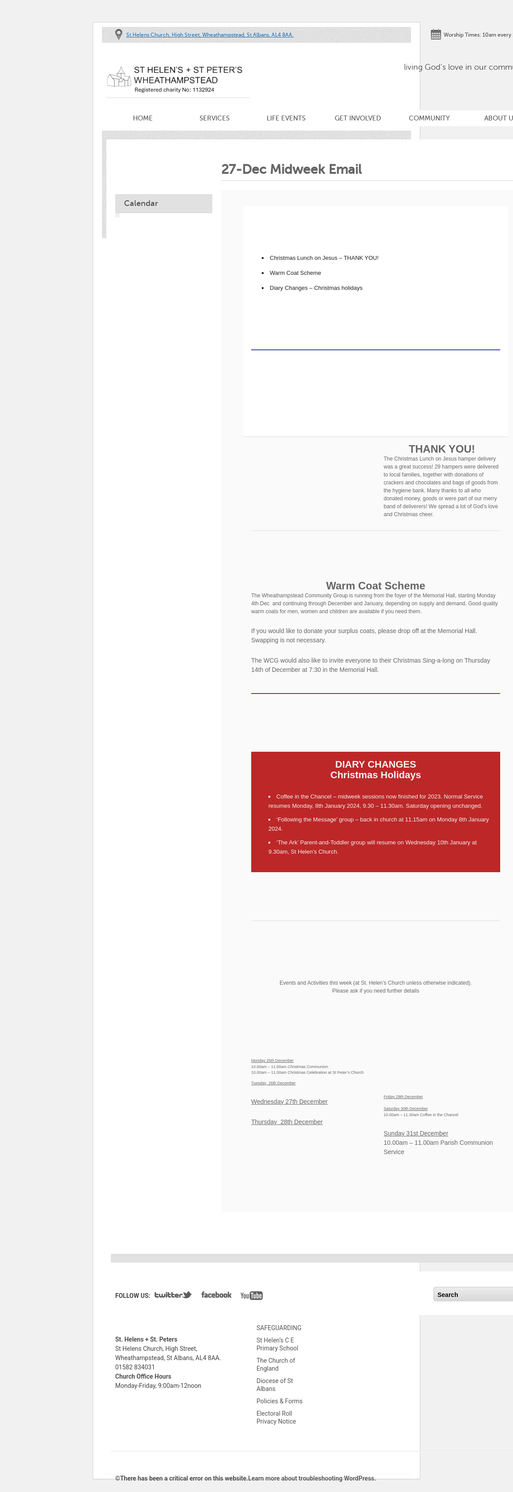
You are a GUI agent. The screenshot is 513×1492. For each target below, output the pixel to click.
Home (143, 118)
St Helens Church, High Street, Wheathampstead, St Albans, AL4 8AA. (210, 35)
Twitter (173, 1296)
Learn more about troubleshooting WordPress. (312, 1478)
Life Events (286, 118)
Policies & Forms (279, 1401)
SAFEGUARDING (279, 1327)
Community (429, 118)
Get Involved (358, 118)
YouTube (252, 1296)
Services (215, 118)
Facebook (216, 1296)
